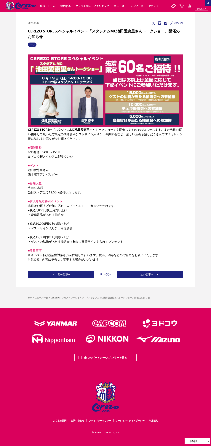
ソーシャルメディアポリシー (130, 420)
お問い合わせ (77, 420)
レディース (136, 6)
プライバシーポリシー (100, 420)
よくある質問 (59, 420)
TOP (30, 297)
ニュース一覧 (41, 297)
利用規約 (153, 420)
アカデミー (154, 6)
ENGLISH (201, 8)
